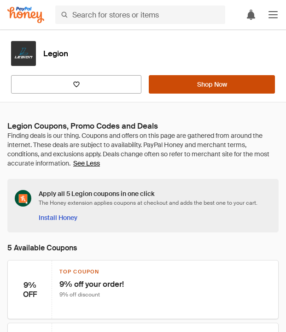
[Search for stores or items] (140, 15)
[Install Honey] (58, 217)
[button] (273, 15)
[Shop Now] (212, 84)
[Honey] (25, 15)
